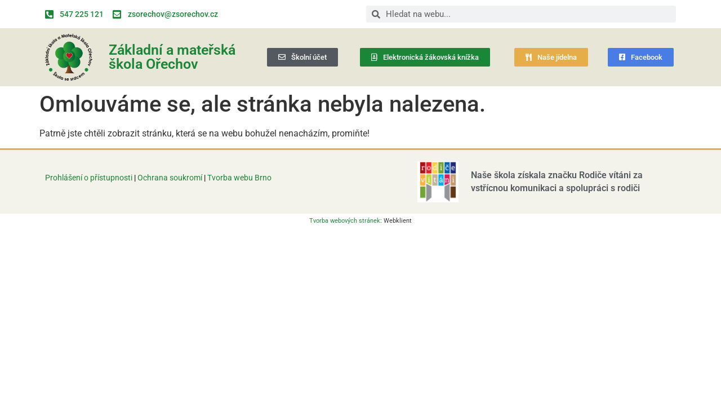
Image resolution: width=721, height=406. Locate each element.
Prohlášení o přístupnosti (88, 177)
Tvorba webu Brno (239, 177)
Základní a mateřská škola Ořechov (172, 57)
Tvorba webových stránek (344, 220)
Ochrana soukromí (170, 177)
